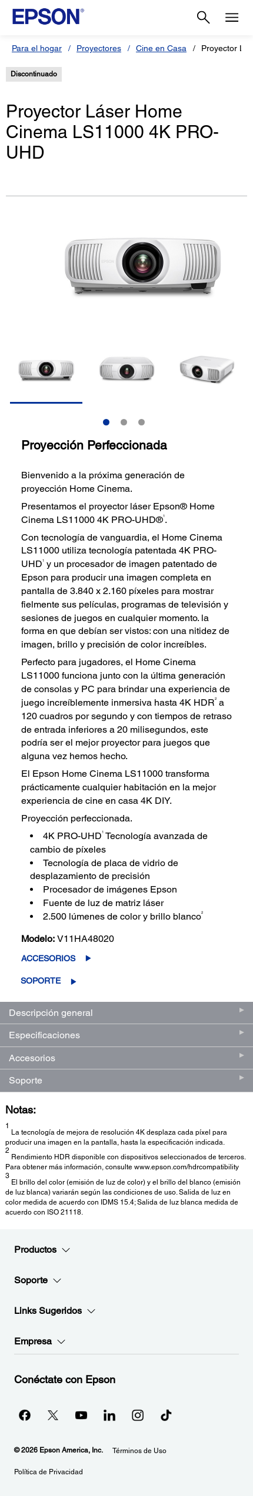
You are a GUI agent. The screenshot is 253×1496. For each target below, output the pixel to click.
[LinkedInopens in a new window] (109, 1414)
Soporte (41, 980)
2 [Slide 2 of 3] (124, 422)
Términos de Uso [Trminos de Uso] (139, 1451)
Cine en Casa (161, 48)
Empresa (40, 1341)
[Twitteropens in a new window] (53, 1414)
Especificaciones (44, 1035)
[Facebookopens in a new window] (24, 1414)
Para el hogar (37, 48)
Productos (42, 1249)
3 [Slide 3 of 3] (141, 422)
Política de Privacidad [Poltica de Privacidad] (48, 1472)
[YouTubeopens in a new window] (81, 1414)
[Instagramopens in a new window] (137, 1414)
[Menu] (231, 17)
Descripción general (51, 1012)
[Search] (203, 17)
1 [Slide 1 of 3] (106, 422)
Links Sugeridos (55, 1310)
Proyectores (98, 48)
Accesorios (48, 958)
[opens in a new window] (166, 1414)
